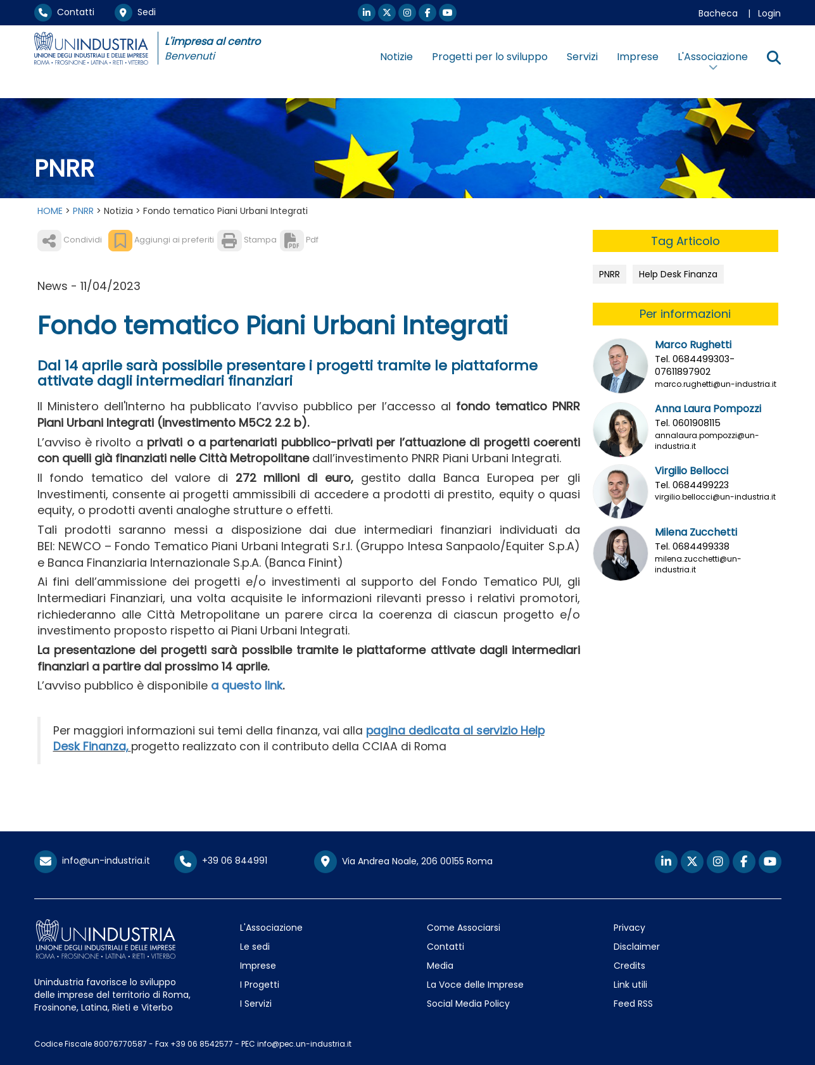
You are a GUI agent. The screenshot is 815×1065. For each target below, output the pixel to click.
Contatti (64, 12)
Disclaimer (637, 946)
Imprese (638, 56)
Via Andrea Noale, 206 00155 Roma (403, 861)
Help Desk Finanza (678, 274)
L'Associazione (271, 927)
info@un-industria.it (92, 860)
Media (440, 965)
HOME (50, 211)
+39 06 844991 (220, 860)
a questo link (246, 685)
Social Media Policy (468, 1003)
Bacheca (718, 13)
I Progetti (259, 984)
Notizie (396, 56)
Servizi (582, 56)
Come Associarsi (463, 927)
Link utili (630, 984)
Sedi (135, 12)
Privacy (629, 927)
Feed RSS (633, 1003)
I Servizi (256, 1003)
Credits (629, 965)
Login (769, 13)
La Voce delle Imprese (475, 984)
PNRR (83, 211)
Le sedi (255, 946)
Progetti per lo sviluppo (490, 56)
